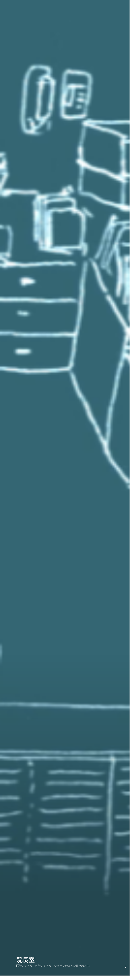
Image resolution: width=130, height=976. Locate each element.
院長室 (25, 960)
